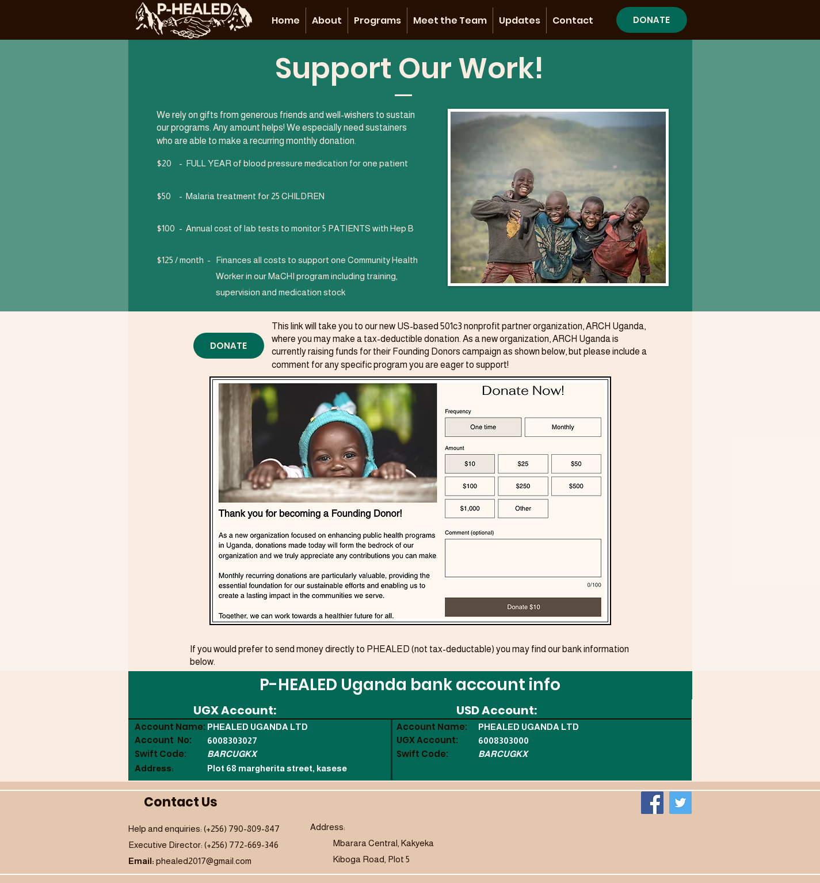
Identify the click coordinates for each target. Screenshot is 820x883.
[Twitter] (680, 802)
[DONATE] (651, 20)
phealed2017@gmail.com (203, 861)
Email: (142, 861)
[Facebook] (652, 802)
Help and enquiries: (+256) (178, 828)
